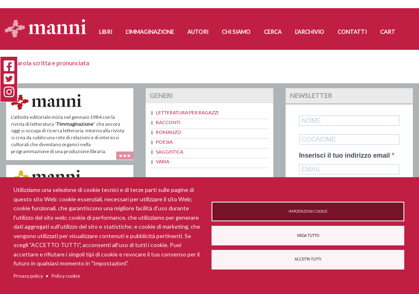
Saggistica (169, 152)
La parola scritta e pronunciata (47, 63)
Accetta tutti (308, 259)
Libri (105, 32)
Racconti (168, 122)
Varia (162, 161)
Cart (387, 32)
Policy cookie (66, 276)
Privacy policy (28, 276)
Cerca (273, 32)
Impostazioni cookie (307, 211)
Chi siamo (236, 32)
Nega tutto (308, 236)
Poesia (164, 142)
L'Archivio (309, 32)
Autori (197, 32)
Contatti (352, 32)
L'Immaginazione (150, 32)
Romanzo (168, 132)
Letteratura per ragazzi (187, 112)
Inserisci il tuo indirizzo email (345, 155)
